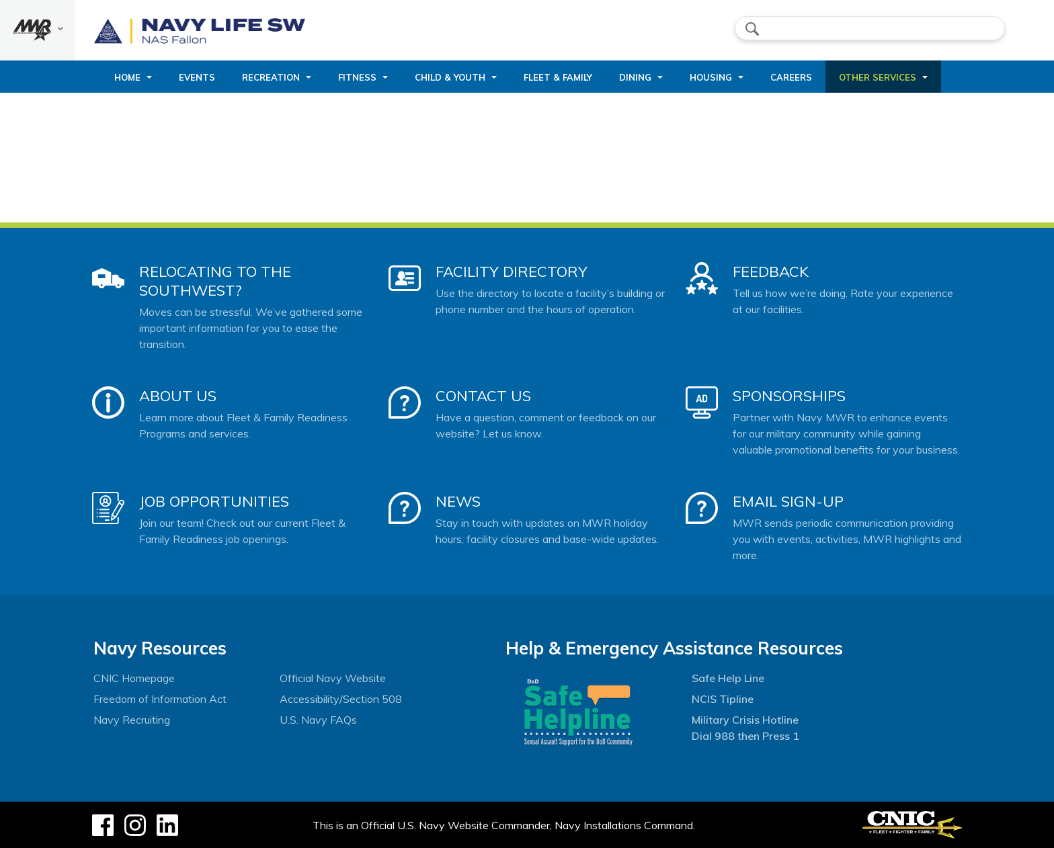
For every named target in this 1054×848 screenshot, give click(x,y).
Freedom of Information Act (160, 699)
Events (197, 77)
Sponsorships (789, 395)
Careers (791, 77)
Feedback (771, 271)
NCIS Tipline (723, 699)
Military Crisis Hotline (745, 719)
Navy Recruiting (131, 719)
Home (127, 77)
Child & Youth (450, 77)
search (752, 29)
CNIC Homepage (134, 678)
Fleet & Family (558, 77)
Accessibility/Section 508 (341, 699)
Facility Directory (511, 271)
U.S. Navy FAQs (318, 719)
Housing (711, 77)
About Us (177, 395)
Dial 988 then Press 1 (745, 736)
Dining (635, 77)
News (458, 501)
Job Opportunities (214, 501)
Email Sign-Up (788, 501)
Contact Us (483, 395)
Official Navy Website (333, 678)
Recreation (271, 77)
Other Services (877, 77)
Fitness (357, 77)
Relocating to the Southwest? (215, 281)
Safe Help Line (728, 678)
